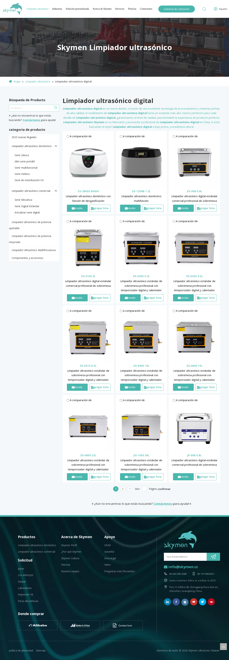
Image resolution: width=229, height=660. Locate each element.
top (223, 646)
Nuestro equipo (70, 571)
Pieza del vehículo (28, 601)
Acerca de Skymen (101, 8)
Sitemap (40, 650)
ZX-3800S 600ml (88, 191)
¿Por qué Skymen (71, 551)
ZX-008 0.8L (194, 191)
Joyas (21, 568)
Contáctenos (146, 8)
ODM (107, 545)
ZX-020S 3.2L (141, 276)
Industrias (57, 8)
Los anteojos (25, 575)
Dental (22, 581)
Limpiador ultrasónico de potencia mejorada (30, 239)
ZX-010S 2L (88, 276)
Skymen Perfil (69, 545)
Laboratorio (25, 588)
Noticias (132, 8)
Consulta (77, 208)
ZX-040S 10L (141, 365)
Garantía (109, 551)
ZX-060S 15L (194, 365)
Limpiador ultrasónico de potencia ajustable (30, 225)
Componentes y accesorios (27, 258)
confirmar (164, 489)
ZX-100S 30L (141, 455)
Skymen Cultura (70, 558)
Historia (65, 564)
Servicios (119, 8)
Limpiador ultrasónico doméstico (35, 146)
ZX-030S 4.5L (194, 276)
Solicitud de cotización (176, 9)
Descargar (110, 558)
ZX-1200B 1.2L (141, 191)
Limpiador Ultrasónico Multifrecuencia (34, 250)
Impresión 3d (25, 594)
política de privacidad (21, 650)
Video (107, 564)
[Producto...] (30, 108)
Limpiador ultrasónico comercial (35, 191)
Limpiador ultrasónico (37, 8)
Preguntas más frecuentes (119, 571)
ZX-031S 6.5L (88, 365)
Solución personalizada (77, 8)
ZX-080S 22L (88, 455)
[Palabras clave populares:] (55, 108)
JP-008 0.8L (194, 455)
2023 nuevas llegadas (24, 137)
